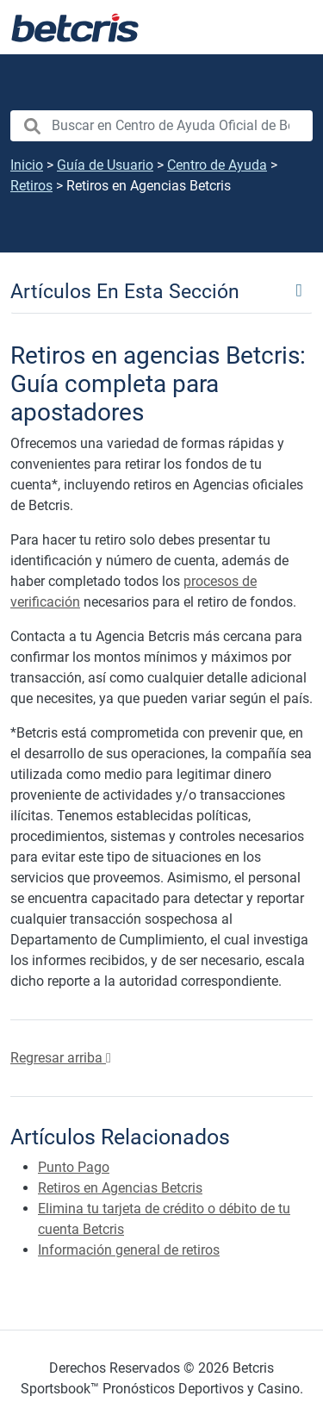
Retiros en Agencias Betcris (120, 1188)
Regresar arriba (60, 1058)
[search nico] (161, 125)
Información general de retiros (129, 1250)
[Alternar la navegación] (288, 27)
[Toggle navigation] (161, 290)
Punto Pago (73, 1167)
